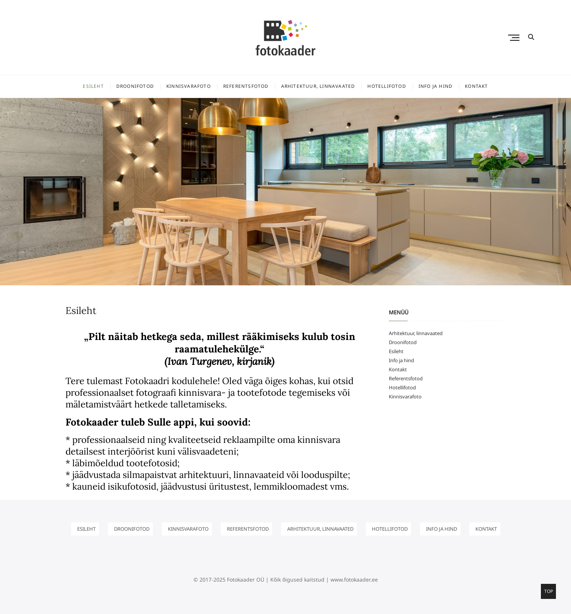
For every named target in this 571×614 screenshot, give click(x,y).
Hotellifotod (386, 86)
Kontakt (476, 86)
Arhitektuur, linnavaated (318, 86)
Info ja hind (435, 86)
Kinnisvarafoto (188, 86)
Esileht (93, 86)
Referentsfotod (246, 86)
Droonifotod (135, 86)
